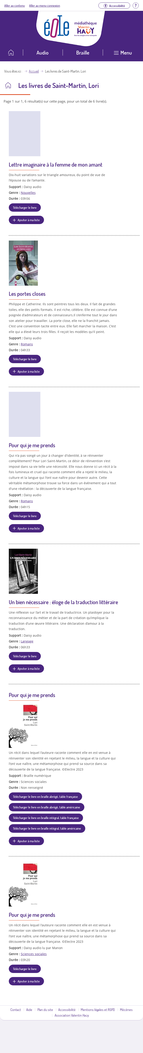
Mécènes (126, 1009)
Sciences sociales (34, 954)
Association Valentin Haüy (72, 1015)
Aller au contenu (14, 5)
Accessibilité (67, 1009)
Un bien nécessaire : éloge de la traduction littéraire (63, 602)
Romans (27, 344)
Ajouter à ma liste (29, 220)
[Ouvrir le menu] (123, 54)
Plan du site (45, 1009)
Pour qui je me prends (32, 445)
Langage (27, 641)
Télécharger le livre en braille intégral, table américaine (47, 828)
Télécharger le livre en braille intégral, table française (46, 818)
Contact (15, 1009)
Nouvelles (28, 192)
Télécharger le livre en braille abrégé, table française (45, 796)
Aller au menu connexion (44, 5)
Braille (82, 52)
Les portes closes (27, 293)
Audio (42, 52)
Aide (29, 1009)
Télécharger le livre (25, 207)
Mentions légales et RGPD (98, 1009)
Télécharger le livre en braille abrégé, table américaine (46, 807)
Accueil (34, 71)
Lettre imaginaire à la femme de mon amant (55, 164)
